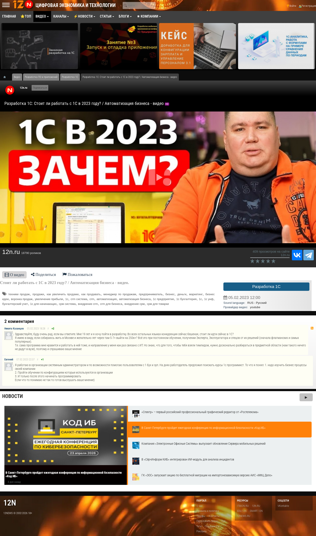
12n (9, 502)
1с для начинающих (43, 304)
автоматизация (107, 299)
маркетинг (196, 294)
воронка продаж (21, 299)
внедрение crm (88, 304)
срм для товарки (158, 304)
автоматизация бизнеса (135, 299)
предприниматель (151, 294)
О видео (14, 274)
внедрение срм (134, 304)
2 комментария (19, 321)
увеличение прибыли (49, 299)
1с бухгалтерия (186, 299)
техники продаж (19, 294)
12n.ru (23, 87)
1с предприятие (163, 299)
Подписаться (40, 87)
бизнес (170, 294)
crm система (79, 299)
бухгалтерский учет (15, 304)
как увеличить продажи (63, 294)
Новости (12, 396)
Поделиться (43, 274)
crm (92, 299)
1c (200, 299)
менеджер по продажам (119, 294)
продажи (38, 294)
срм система (67, 304)
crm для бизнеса (111, 304)
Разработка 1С (266, 286)
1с (66, 299)
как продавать (91, 294)
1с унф (208, 299)
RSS (312, 328)
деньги (181, 294)
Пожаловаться (77, 274)
